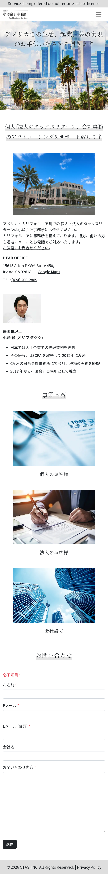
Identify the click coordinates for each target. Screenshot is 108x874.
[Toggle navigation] (98, 14)
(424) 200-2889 (24, 279)
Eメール (11, 705)
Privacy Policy (89, 867)
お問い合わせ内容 (19, 767)
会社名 (8, 746)
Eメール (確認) (16, 726)
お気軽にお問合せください (26, 247)
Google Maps (49, 271)
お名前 (10, 684)
